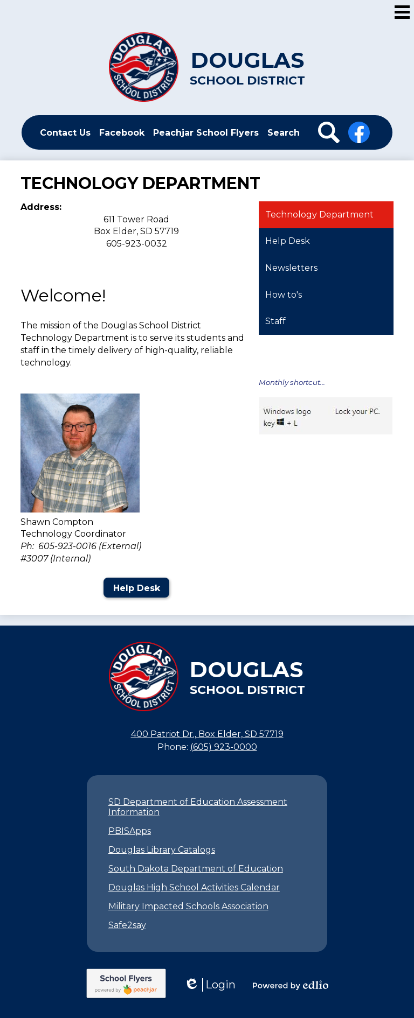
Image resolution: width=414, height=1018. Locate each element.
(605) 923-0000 (223, 747)
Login (210, 985)
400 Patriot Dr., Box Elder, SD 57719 (207, 734)
